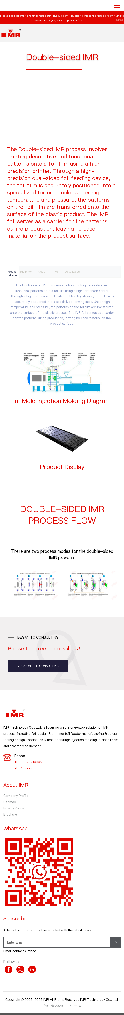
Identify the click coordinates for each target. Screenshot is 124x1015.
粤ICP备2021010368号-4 (62, 1005)
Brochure (10, 814)
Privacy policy (60, 15)
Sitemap (9, 802)
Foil (57, 271)
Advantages (72, 271)
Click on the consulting (38, 666)
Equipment (26, 271)
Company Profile (16, 795)
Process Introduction (11, 273)
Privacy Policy (13, 808)
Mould (42, 271)
